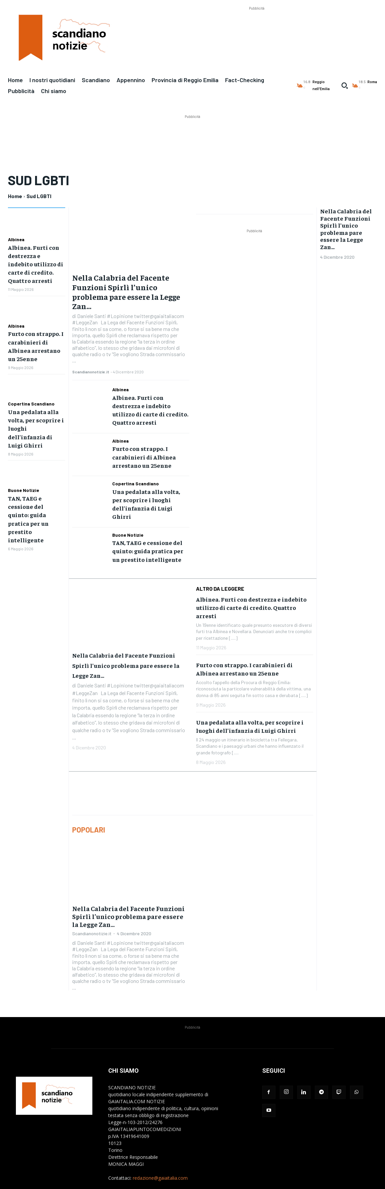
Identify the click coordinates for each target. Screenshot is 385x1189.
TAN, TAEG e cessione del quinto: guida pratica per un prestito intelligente (147, 524)
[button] (344, 85)
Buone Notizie (23, 462)
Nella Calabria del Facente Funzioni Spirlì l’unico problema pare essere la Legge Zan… (126, 291)
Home (15, 196)
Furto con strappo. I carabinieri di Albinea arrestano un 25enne (35, 336)
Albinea (16, 239)
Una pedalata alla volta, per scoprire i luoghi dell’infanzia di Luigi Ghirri (35, 406)
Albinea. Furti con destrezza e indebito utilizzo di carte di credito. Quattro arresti (34, 261)
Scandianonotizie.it (90, 371)
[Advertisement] (256, 27)
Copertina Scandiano (31, 388)
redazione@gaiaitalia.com (160, 1150)
